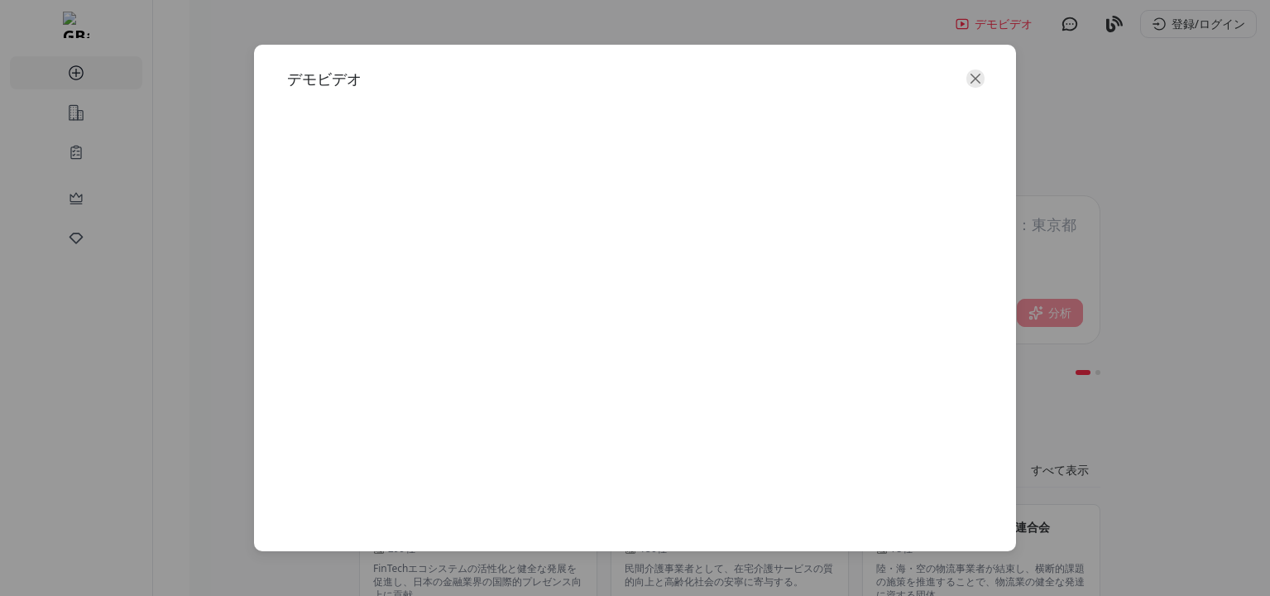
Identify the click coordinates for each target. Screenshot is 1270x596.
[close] (934, 106)
